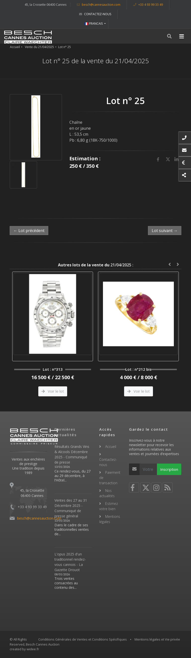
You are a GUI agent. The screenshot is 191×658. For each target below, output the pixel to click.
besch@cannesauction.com (98, 4)
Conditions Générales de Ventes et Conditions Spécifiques (82, 639)
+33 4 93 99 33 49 (148, 4)
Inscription (169, 469)
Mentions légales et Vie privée (157, 639)
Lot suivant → (165, 230)
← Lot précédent (29, 230)
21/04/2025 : (95, 265)
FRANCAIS (93, 23)
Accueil (15, 47)
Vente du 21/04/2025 (39, 47)
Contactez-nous (95, 14)
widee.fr (33, 649)
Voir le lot (53, 391)
